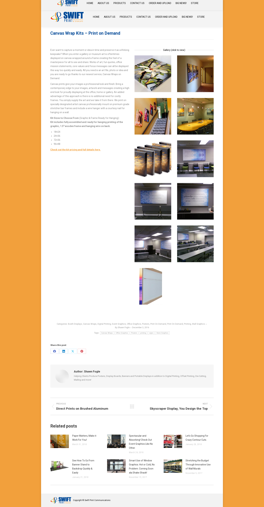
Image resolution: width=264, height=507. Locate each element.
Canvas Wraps (89, 324)
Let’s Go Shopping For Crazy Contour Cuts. (197, 437)
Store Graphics (162, 333)
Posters (145, 324)
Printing (187, 324)
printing (143, 333)
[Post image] (59, 441)
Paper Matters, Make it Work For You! (84, 437)
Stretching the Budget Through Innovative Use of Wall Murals (198, 464)
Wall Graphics (198, 324)
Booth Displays (75, 324)
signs (151, 333)
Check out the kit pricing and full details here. (75, 149)
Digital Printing (104, 324)
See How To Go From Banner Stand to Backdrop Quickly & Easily (83, 466)
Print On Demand (158, 324)
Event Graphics (119, 324)
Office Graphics (134, 324)
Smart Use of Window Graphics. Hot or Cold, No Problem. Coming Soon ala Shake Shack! (142, 466)
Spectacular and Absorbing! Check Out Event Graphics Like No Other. (141, 441)
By (122, 327)
